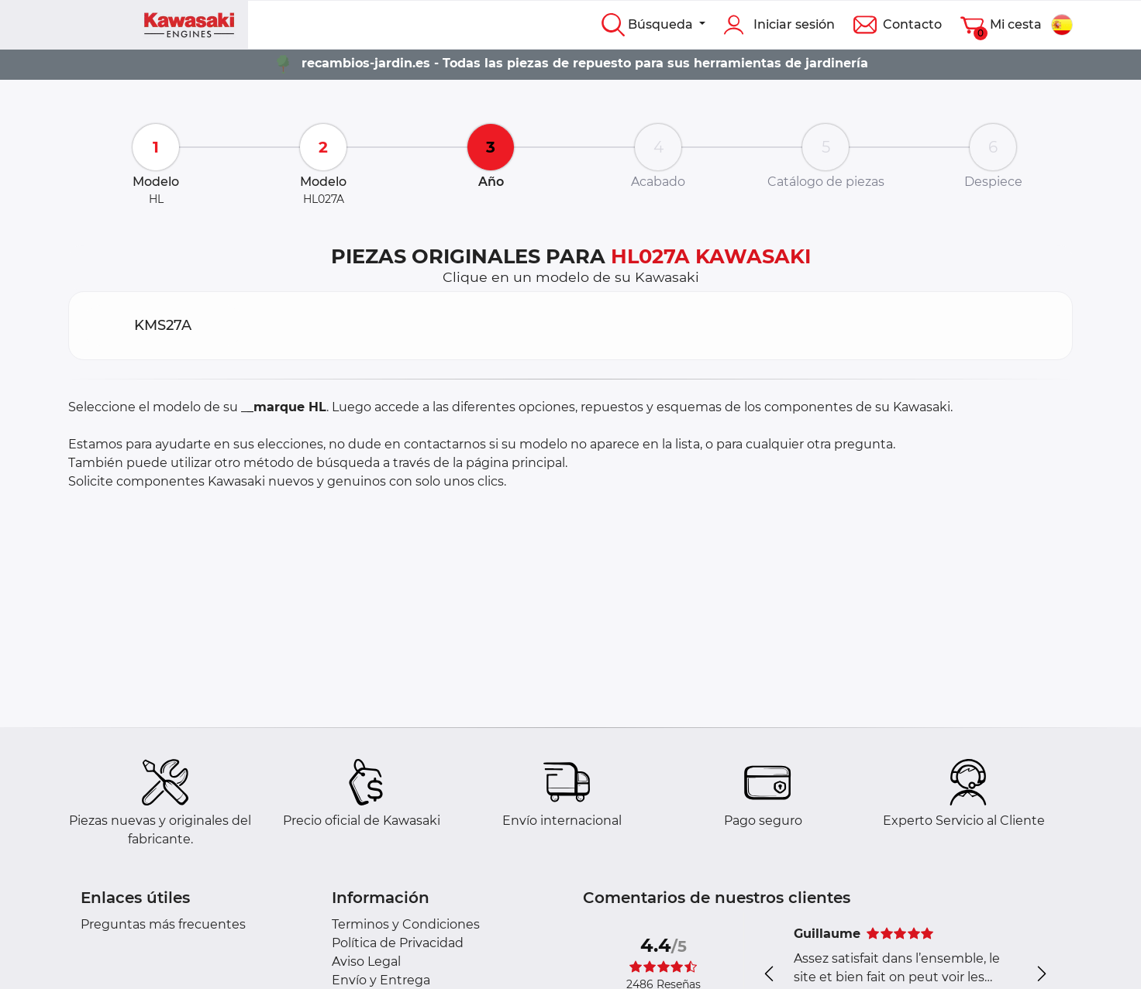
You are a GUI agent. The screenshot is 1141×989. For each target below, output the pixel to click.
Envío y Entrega (381, 980)
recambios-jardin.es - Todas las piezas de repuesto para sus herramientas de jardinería (585, 63)
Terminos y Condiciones (406, 924)
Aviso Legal (366, 961)
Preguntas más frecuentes (163, 924)
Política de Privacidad (398, 943)
